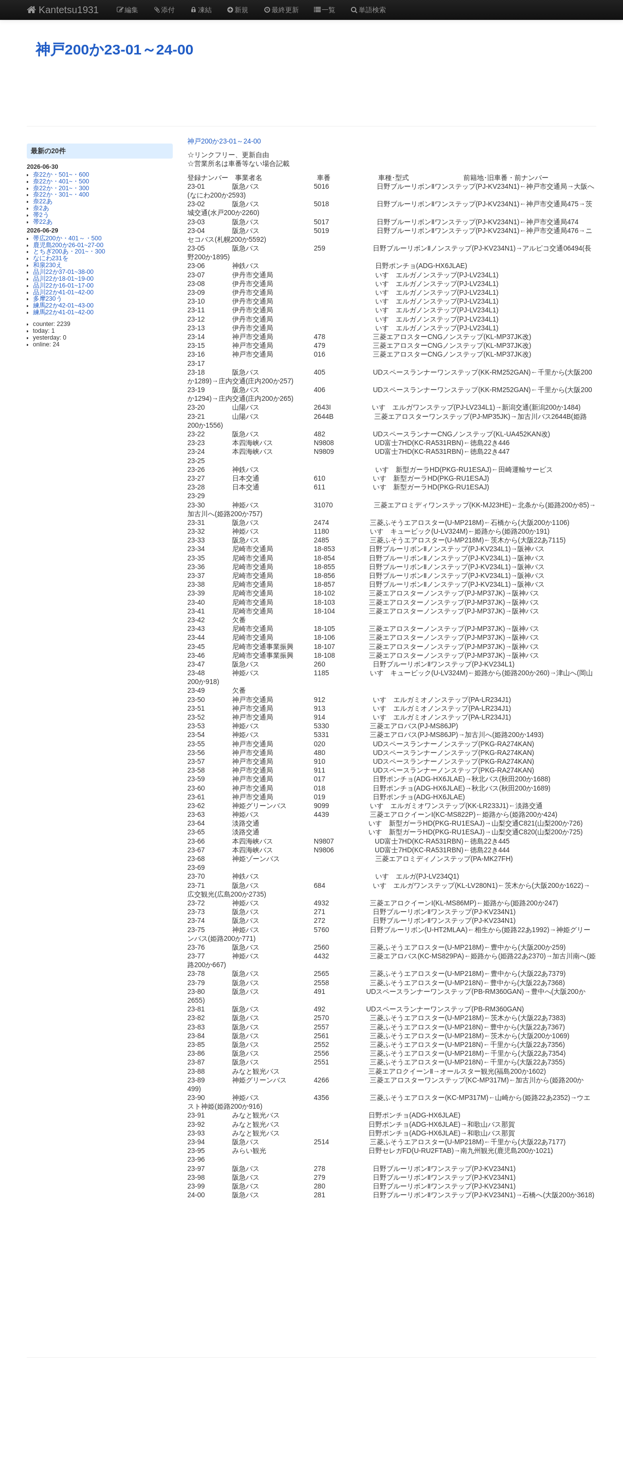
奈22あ (43, 201)
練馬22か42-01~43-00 (63, 305)
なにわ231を (51, 258)
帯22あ (43, 221)
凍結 (200, 10)
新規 (237, 10)
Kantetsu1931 (63, 9)
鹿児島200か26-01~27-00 (68, 245)
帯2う (41, 215)
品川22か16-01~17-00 (63, 285)
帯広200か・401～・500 (67, 238)
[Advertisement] (311, 92)
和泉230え (47, 265)
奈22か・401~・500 (61, 181)
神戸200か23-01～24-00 (115, 49)
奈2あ (41, 208)
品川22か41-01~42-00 (63, 292)
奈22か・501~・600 (61, 174)
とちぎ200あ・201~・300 (69, 251)
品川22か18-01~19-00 (63, 278)
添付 (164, 10)
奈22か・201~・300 (61, 188)
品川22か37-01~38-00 (63, 272)
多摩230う (47, 298)
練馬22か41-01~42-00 (63, 312)
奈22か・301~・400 (61, 194)
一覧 (324, 10)
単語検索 (368, 10)
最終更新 (281, 10)
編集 (127, 10)
